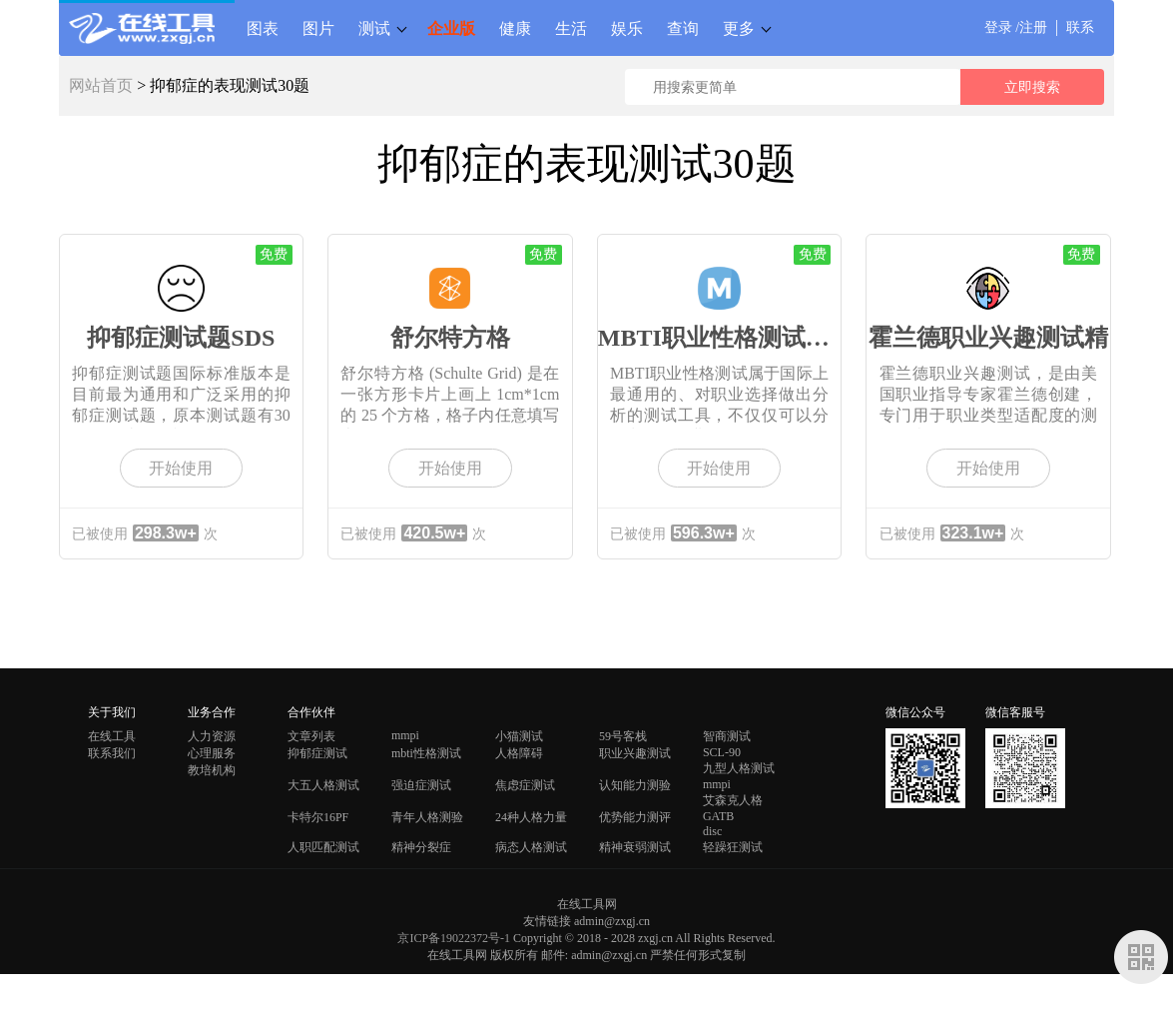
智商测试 (727, 736)
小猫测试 (519, 736)
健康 (515, 28)
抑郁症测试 (317, 753)
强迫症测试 (421, 785)
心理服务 (212, 753)
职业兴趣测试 (635, 753)
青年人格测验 (427, 817)
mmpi (405, 735)
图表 (263, 28)
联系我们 (112, 753)
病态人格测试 (531, 847)
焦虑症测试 (525, 785)
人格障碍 (519, 753)
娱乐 (627, 28)
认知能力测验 (635, 785)
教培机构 (212, 770)
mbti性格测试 (426, 753)
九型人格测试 (739, 768)
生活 (571, 28)
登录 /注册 (1015, 27)
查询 (683, 28)
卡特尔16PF (318, 817)
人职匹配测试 (323, 847)
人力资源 (212, 736)
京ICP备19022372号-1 (453, 938)
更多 (739, 28)
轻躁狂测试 (733, 847)
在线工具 (112, 736)
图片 (318, 28)
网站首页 (101, 85)
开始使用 (181, 468)
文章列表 (311, 736)
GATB (718, 816)
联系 (1080, 27)
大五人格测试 (323, 785)
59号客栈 (623, 736)
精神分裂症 (421, 847)
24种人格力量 (531, 817)
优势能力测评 (635, 817)
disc (712, 831)
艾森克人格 (733, 800)
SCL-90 (722, 752)
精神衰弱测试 (635, 847)
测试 (374, 28)
